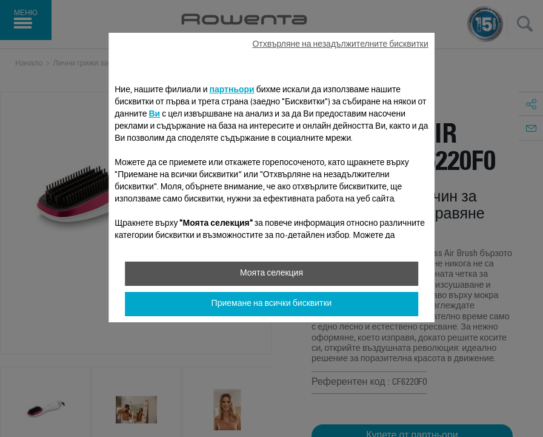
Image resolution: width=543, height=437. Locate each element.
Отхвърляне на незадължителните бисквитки (340, 45)
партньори (231, 90)
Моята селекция (271, 273)
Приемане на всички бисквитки (272, 304)
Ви (154, 114)
